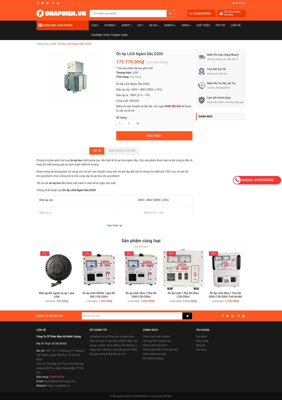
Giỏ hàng (201, 349)
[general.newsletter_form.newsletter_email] (132, 316)
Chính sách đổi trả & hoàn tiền (160, 349)
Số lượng (121, 117)
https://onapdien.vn (58, 385)
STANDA (110, 25)
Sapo (169, 396)
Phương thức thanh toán (157, 340)
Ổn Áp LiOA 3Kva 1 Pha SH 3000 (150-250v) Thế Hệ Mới (225, 295)
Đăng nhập (202, 340)
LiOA (95, 25)
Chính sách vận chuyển (156, 336)
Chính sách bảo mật (154, 354)
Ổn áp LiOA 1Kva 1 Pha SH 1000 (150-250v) (141, 295)
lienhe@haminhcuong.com (60, 381)
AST (140, 25)
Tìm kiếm (201, 336)
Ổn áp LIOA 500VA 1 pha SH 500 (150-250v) (99, 295)
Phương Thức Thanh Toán (109, 35)
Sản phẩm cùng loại (141, 240)
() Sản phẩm (232, 13)
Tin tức (220, 25)
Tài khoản (239, 3)
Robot (127, 25)
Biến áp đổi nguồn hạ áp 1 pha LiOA (56, 295)
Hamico (170, 25)
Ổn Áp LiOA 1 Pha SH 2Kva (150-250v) (183, 295)
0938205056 (202, 13)
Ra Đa (154, 25)
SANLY (186, 25)
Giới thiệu (203, 25)
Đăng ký (200, 345)
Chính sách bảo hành (155, 345)
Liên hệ (236, 25)
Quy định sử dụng (153, 358)
